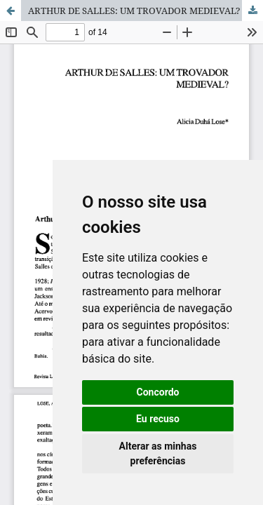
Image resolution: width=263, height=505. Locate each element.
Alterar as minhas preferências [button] (158, 453)
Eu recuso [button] (158, 418)
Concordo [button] (158, 392)
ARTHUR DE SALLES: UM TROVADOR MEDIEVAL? (134, 10)
